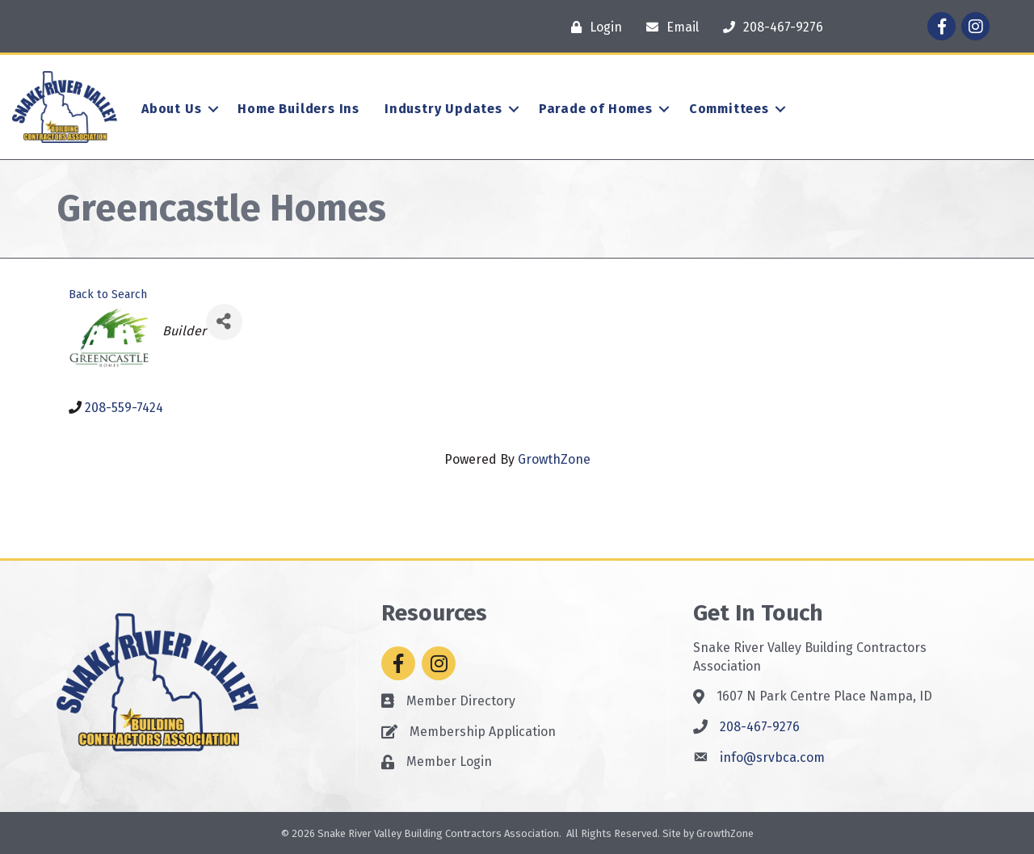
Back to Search (108, 294)
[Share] (224, 322)
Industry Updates (443, 108)
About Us (171, 108)
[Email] (668, 27)
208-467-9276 (760, 726)
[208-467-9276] (769, 27)
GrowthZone (554, 459)
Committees (729, 108)
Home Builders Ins (298, 108)
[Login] (592, 27)
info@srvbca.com (772, 757)
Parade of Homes (596, 108)
